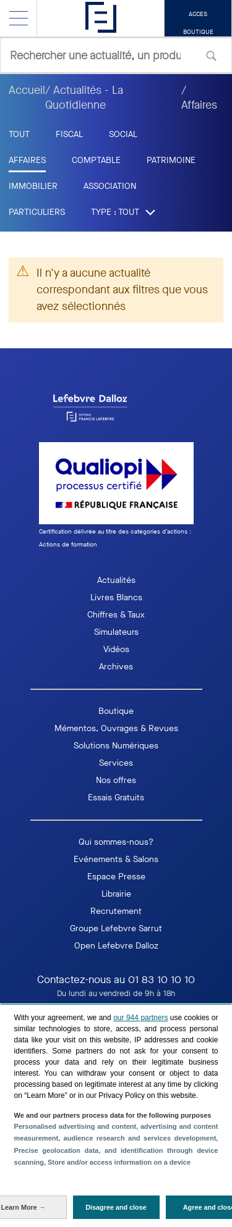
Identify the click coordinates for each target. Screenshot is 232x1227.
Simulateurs (116, 632)
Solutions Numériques (116, 746)
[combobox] (116, 55)
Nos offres (116, 780)
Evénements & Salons (116, 859)
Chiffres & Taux (116, 615)
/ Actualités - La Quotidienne (84, 97)
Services (116, 763)
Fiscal (69, 134)
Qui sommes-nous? (116, 842)
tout (19, 134)
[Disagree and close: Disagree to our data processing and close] (116, 1207)
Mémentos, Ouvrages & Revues (116, 728)
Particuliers (37, 212)
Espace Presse (116, 876)
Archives (116, 666)
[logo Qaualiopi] (116, 496)
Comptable (96, 160)
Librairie (116, 894)
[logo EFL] (116, 408)
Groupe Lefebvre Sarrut (116, 928)
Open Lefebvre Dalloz (116, 946)
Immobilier (33, 186)
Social (123, 134)
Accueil (27, 90)
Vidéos (116, 649)
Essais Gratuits (116, 797)
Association (110, 186)
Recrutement (116, 911)
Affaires (27, 160)
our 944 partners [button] (140, 1017)
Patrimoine (171, 160)
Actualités (116, 580)
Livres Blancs (116, 597)
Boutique (116, 711)
